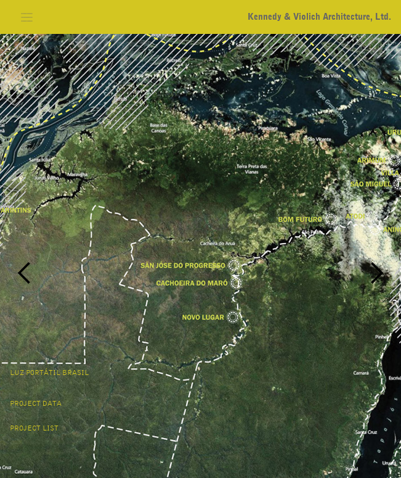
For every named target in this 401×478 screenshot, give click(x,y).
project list (34, 428)
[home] (316, 17)
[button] (27, 17)
